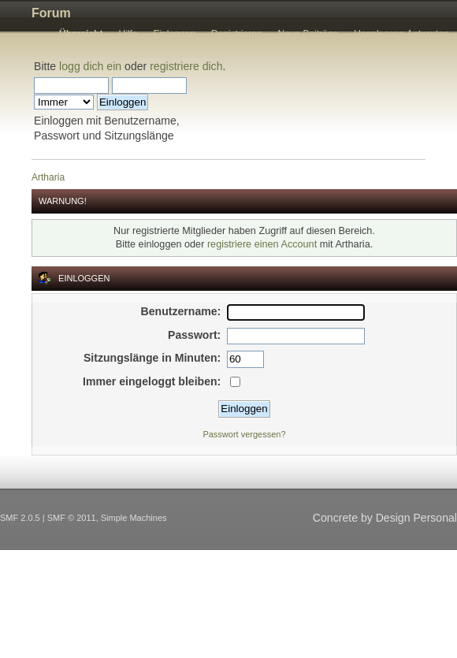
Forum (51, 13)
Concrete (335, 517)
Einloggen (174, 33)
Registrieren (236, 33)
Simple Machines (134, 517)
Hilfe (127, 33)
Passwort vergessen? (243, 434)
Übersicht (80, 33)
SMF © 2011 (71, 517)
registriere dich (186, 66)
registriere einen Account (262, 244)
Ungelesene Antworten (401, 33)
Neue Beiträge (308, 33)
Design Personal (416, 517)
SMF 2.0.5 (20, 517)
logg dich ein (90, 66)
